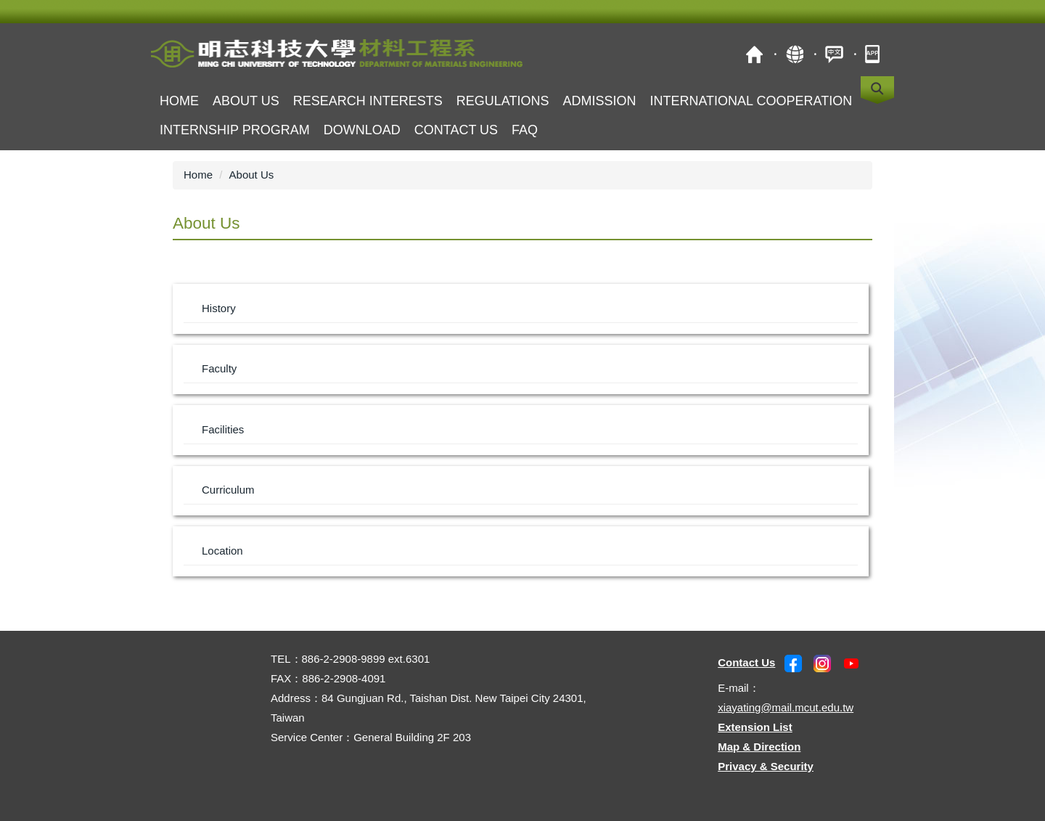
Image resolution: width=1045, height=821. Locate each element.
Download (362, 130)
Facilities (223, 429)
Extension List (755, 727)
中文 (834, 54)
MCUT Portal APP (874, 54)
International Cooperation (750, 101)
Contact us (456, 130)
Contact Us (746, 662)
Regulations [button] (502, 101)
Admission (599, 101)
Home (179, 101)
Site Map (794, 54)
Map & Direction (759, 746)
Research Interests (368, 101)
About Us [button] (246, 101)
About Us (251, 174)
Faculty (219, 368)
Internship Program (235, 130)
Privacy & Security (766, 766)
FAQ (525, 130)
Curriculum (228, 489)
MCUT (754, 54)
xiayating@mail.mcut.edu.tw (785, 707)
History (219, 308)
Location (222, 550)
